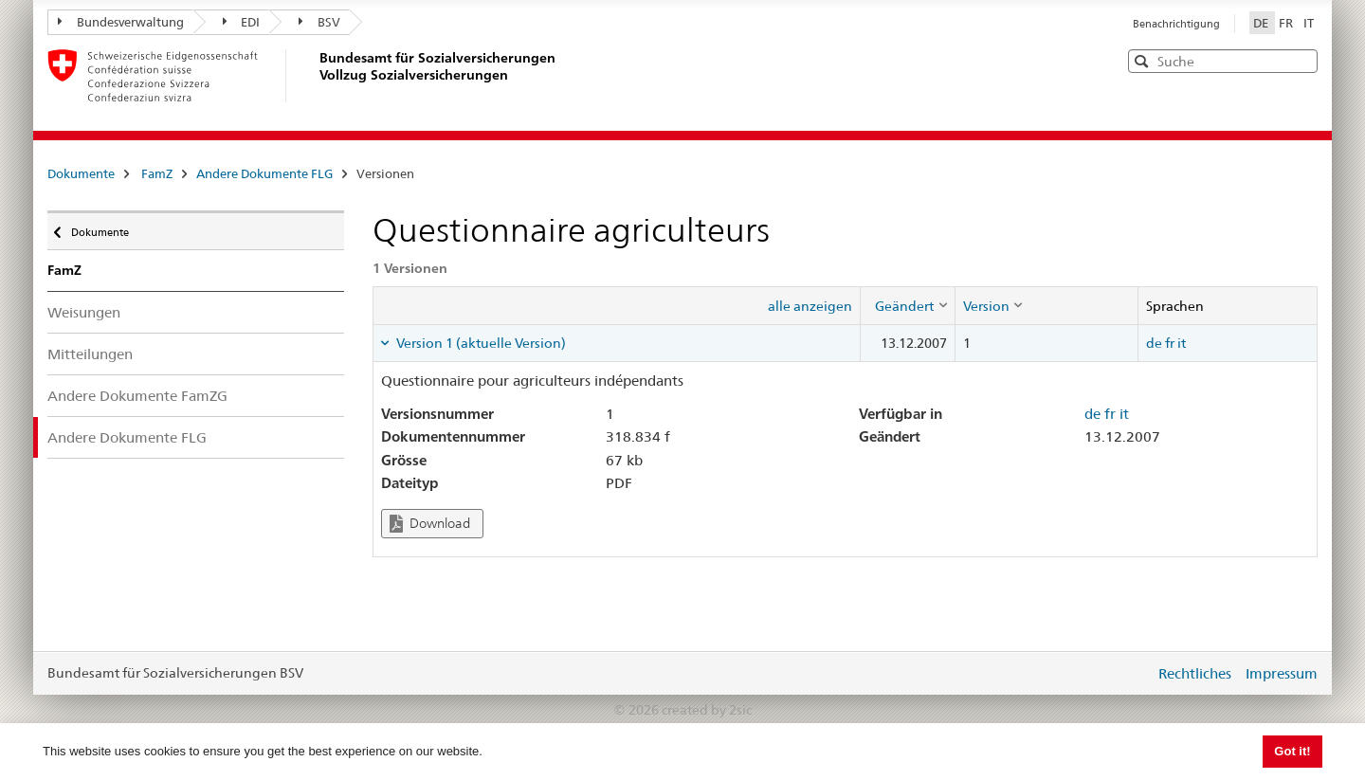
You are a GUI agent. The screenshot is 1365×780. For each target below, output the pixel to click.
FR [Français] (1287, 22)
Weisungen (83, 312)
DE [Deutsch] (1262, 22)
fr (1169, 343)
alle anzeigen (810, 306)
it (1181, 343)
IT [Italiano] (1308, 22)
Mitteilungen (90, 354)
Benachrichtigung (1176, 23)
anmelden (1126, 673)
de (1154, 343)
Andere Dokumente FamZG (137, 396)
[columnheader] (907, 305)
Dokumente (81, 173)
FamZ (157, 173)
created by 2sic (707, 709)
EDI (242, 21)
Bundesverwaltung (121, 21)
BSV (319, 21)
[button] (1301, 60)
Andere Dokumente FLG (264, 173)
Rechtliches (1194, 673)
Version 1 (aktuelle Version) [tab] (479, 343)
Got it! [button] (1292, 751)
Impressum (1282, 673)
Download (430, 524)
